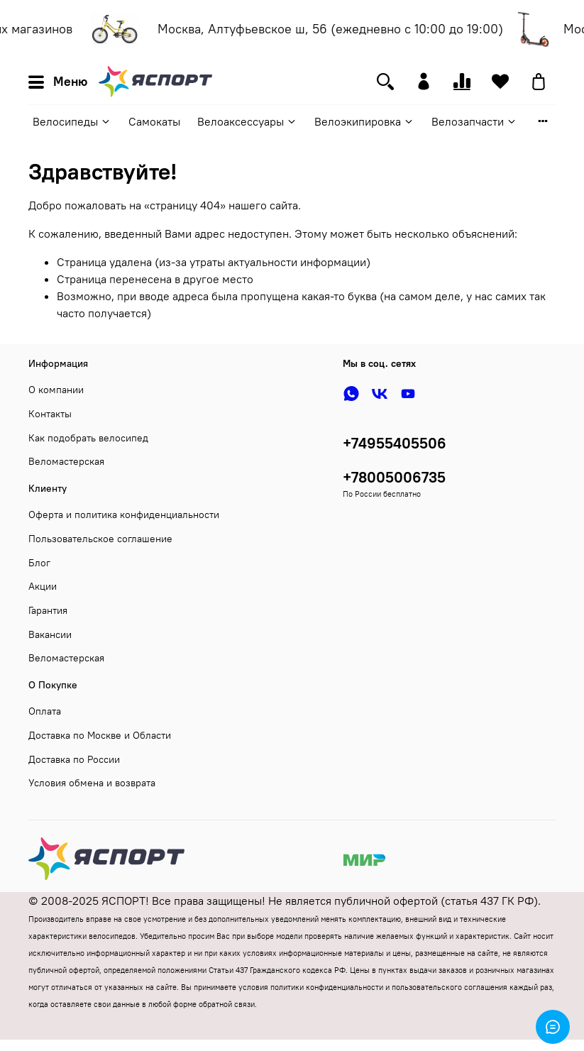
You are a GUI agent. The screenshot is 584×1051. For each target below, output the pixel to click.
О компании (56, 389)
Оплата (44, 711)
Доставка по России (74, 759)
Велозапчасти (474, 121)
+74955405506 (394, 443)
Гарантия (47, 610)
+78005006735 (394, 477)
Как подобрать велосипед (88, 437)
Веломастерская (66, 461)
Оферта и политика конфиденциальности (123, 514)
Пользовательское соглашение (100, 538)
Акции (42, 586)
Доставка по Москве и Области (99, 735)
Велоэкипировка (364, 121)
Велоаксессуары (247, 121)
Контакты (50, 413)
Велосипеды (72, 121)
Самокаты (154, 121)
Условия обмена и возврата (91, 782)
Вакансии (50, 634)
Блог (39, 562)
